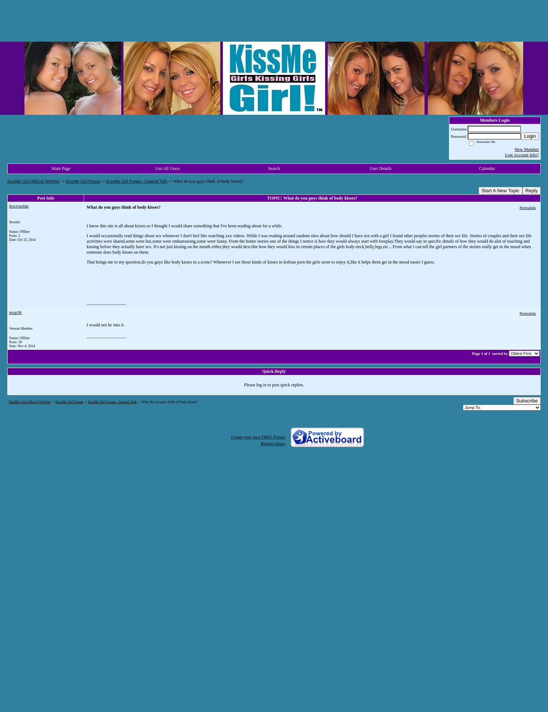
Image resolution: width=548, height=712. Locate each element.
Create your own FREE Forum (258, 437)
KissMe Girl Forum (83, 181)
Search (274, 168)
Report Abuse (273, 443)
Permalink (528, 207)
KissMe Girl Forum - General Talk (136, 181)
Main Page (61, 168)
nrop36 (15, 312)
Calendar (487, 168)
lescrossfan (18, 206)
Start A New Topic (501, 190)
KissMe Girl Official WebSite (33, 181)
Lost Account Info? (522, 155)
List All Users (167, 168)
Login (530, 136)
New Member (527, 149)
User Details (381, 168)
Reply (531, 190)
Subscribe (527, 401)
